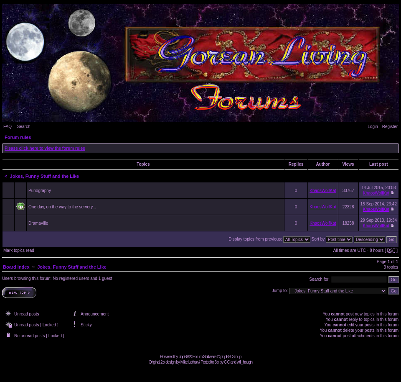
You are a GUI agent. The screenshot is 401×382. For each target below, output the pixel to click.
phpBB (183, 356)
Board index (16, 266)
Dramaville (38, 223)
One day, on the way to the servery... (62, 207)
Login (373, 126)
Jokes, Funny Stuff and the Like (44, 176)
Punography (39, 190)
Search (23, 126)
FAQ (7, 126)
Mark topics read (18, 250)
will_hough (244, 362)
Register (390, 126)
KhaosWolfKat (323, 190)
